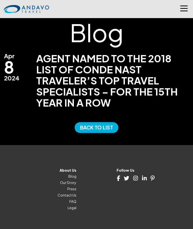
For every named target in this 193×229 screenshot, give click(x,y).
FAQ (72, 201)
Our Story (68, 182)
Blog (72, 176)
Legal (72, 207)
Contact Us (67, 195)
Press (71, 189)
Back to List (96, 127)
